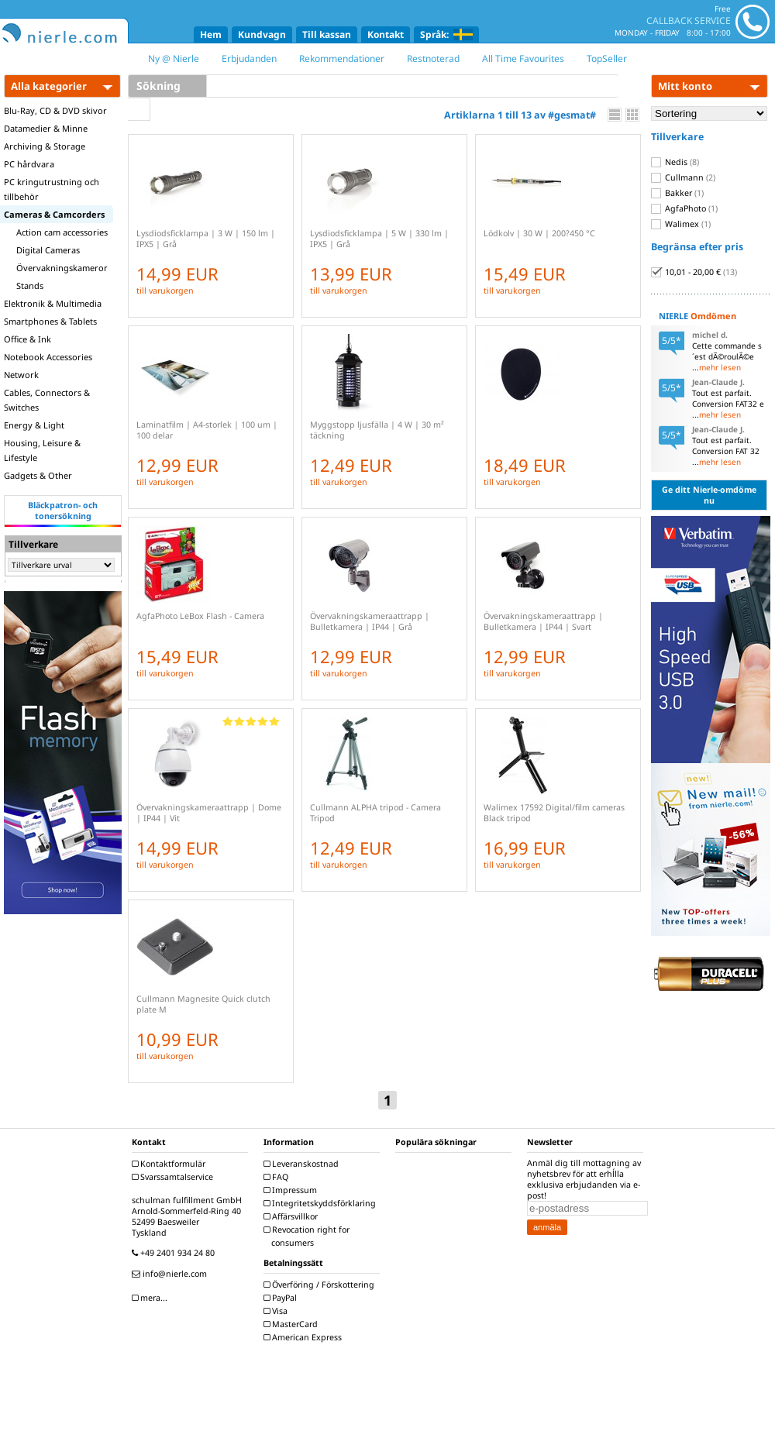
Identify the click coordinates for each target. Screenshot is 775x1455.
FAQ (277, 1176)
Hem (211, 34)
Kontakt (385, 34)
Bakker (677, 192)
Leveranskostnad (303, 1163)
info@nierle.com (171, 1273)
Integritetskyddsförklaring (321, 1203)
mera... (151, 1297)
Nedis (675, 162)
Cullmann (683, 177)
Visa (277, 1310)
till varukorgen (165, 290)
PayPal (282, 1297)
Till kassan (326, 34)
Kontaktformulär (170, 1163)
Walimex (681, 223)
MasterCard (292, 1324)
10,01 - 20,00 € (694, 272)
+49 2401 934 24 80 (175, 1252)
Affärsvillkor (292, 1216)
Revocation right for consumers (308, 1236)
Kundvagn (262, 34)
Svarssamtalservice (174, 1176)
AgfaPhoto (684, 208)
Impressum (292, 1190)
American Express (304, 1337)
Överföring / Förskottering (320, 1284)
